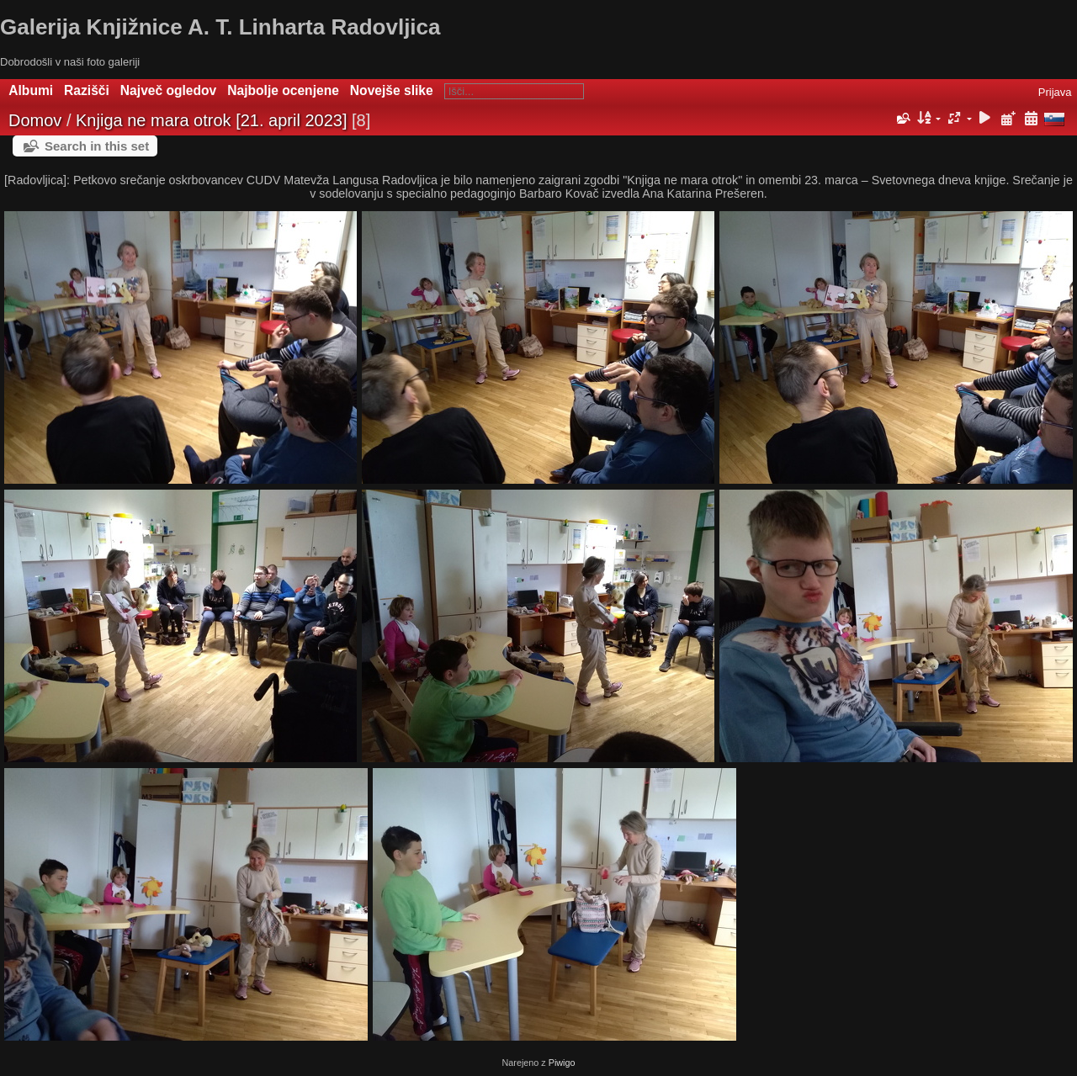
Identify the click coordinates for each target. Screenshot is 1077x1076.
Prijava (1055, 92)
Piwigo (562, 1062)
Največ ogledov (168, 90)
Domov (34, 120)
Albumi (30, 90)
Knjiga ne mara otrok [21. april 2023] (211, 120)
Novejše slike (391, 90)
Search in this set (97, 146)
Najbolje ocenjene (283, 90)
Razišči (86, 90)
